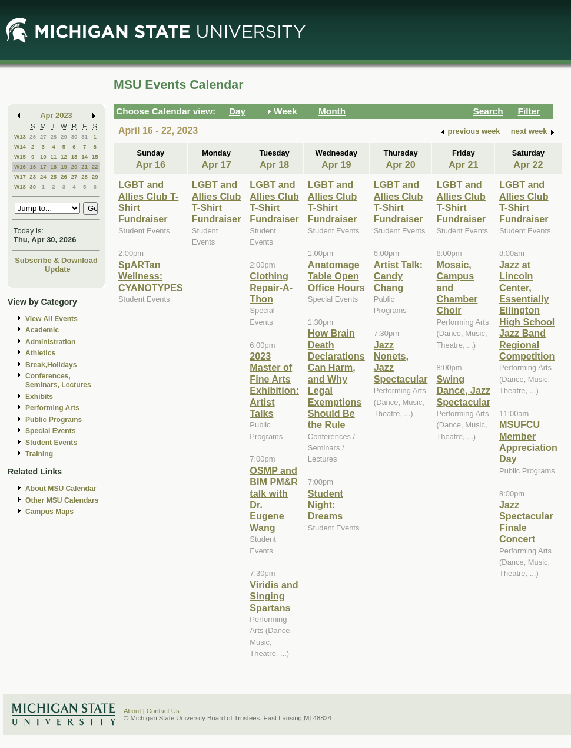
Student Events (51, 443)
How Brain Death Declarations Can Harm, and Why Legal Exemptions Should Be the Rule (336, 379)
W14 (20, 146)
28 (53, 136)
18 (53, 166)
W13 (20, 136)
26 (32, 136)
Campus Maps (49, 512)
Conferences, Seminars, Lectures (58, 380)
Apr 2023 (56, 115)
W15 (20, 156)
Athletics (40, 353)
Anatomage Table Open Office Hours (336, 276)
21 (84, 166)
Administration (50, 342)
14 (84, 156)
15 (95, 156)
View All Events (51, 319)
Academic (42, 330)
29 (64, 136)
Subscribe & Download (56, 260)
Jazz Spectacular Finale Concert (526, 521)
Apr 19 (336, 164)
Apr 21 (463, 164)
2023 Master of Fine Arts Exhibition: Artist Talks (274, 385)
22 (95, 166)
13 (74, 156)
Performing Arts (52, 408)
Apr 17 (216, 164)
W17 (20, 176)
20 (74, 166)
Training (39, 454)
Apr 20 (400, 164)
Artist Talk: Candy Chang (398, 276)
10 (43, 156)
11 (53, 156)
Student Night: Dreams (325, 505)
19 (64, 166)
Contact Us (163, 710)
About (132, 710)
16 (32, 166)
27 (43, 136)
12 (64, 156)
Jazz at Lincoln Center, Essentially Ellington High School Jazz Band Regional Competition (527, 310)
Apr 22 (528, 164)
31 (84, 136)
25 (53, 176)
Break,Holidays (51, 365)
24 (43, 176)
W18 (20, 186)
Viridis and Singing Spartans (274, 596)
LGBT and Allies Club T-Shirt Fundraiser (216, 201)
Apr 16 (150, 164)
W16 (20, 166)
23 (32, 176)
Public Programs (53, 420)
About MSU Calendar (60, 489)
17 (43, 166)
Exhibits (39, 397)
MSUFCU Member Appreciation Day (528, 441)
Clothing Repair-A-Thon (271, 287)
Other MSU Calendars (62, 500)
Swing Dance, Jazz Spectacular (463, 390)
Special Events (50, 431)
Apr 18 (274, 164)
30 (74, 136)
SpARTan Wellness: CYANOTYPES (150, 276)
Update (58, 269)
